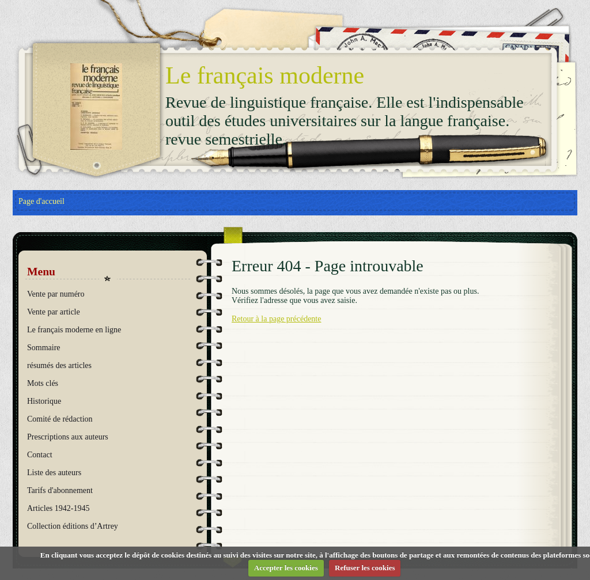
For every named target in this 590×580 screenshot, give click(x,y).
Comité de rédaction (60, 419)
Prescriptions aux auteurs (67, 437)
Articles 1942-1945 (58, 508)
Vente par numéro (56, 294)
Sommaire (43, 347)
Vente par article (53, 312)
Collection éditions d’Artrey (72, 526)
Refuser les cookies (365, 567)
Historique (44, 401)
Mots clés (42, 383)
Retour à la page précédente (276, 318)
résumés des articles (59, 365)
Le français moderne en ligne (74, 329)
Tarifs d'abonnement (60, 490)
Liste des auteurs (54, 472)
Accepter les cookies (286, 567)
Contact (39, 454)
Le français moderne (264, 75)
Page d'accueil (41, 201)
